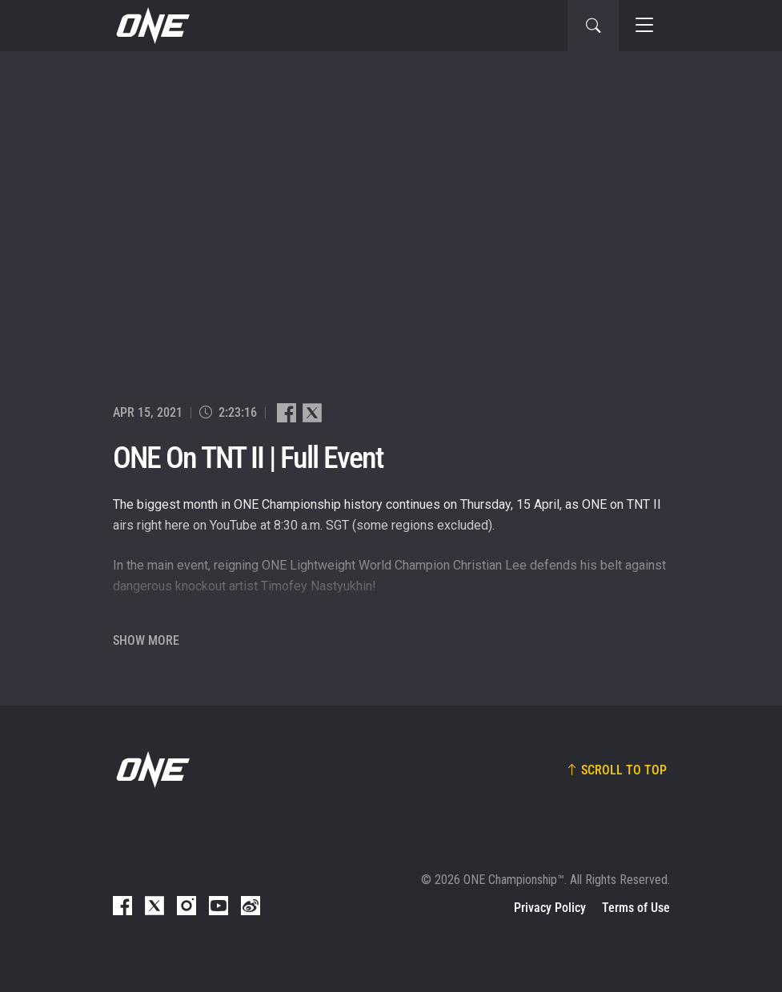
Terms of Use (636, 907)
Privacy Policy (550, 907)
